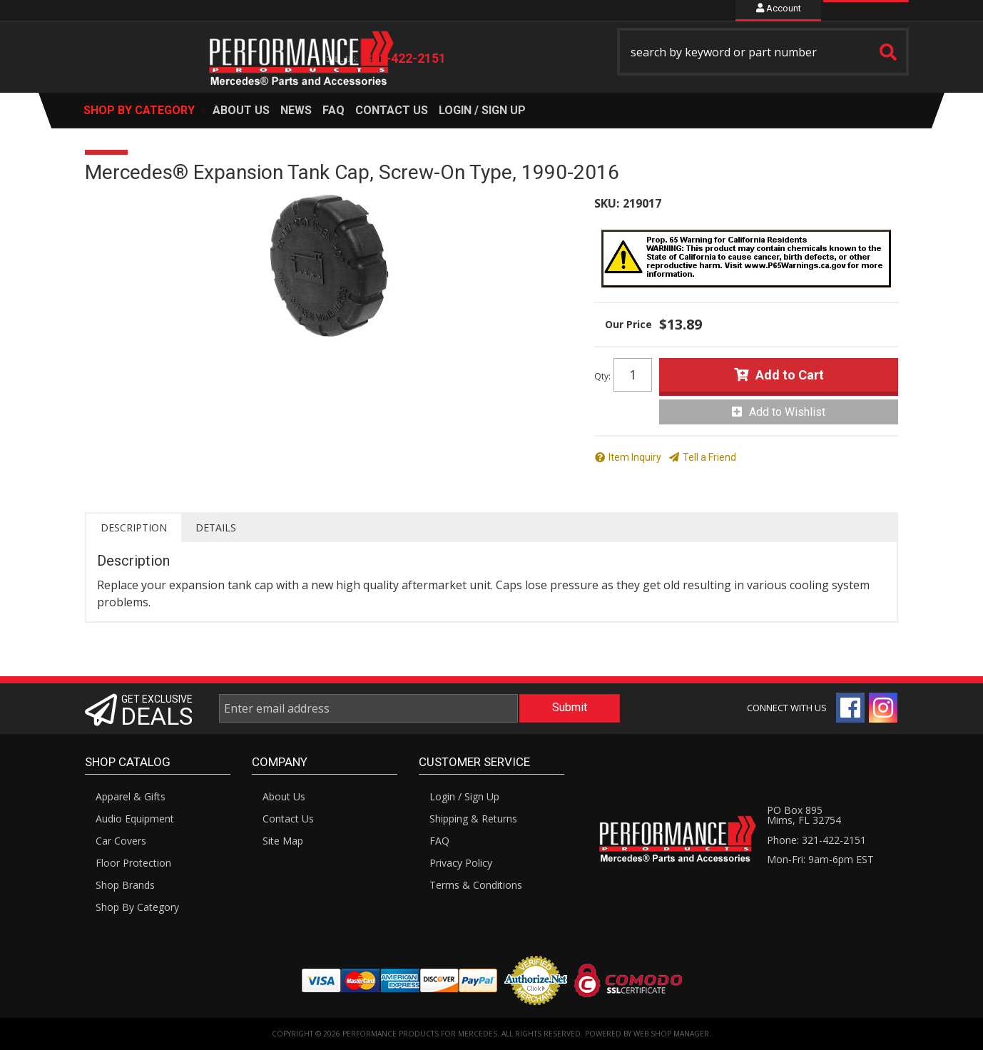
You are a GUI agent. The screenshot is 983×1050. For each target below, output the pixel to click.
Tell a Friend (709, 457)
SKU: (606, 203)
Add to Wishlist (787, 412)
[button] (763, 52)
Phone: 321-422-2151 (816, 840)
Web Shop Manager (671, 1034)
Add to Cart (789, 374)
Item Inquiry (634, 457)
